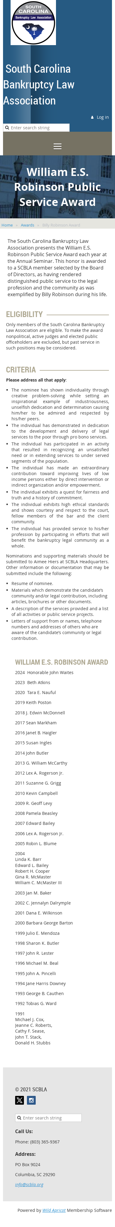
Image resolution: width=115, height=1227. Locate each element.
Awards (27, 225)
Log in (103, 117)
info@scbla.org (29, 1184)
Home (7, 225)
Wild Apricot (54, 1210)
